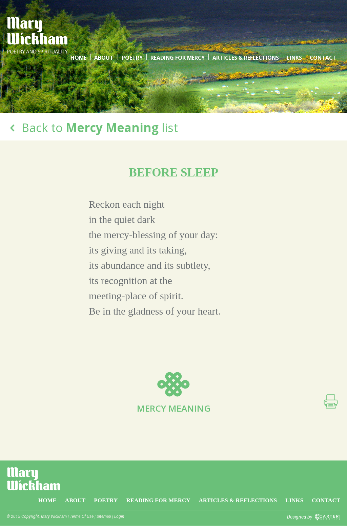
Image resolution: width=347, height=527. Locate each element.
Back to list (92, 127)
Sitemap (104, 517)
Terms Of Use (82, 517)
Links (295, 20)
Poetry (133, 20)
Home (82, 20)
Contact (323, 20)
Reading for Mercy (178, 20)
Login (119, 517)
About (106, 20)
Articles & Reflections (246, 20)
